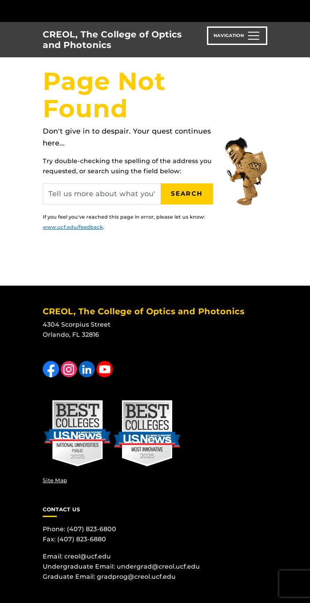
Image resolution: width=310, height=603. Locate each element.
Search (187, 193)
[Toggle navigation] (237, 35)
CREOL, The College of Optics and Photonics (112, 39)
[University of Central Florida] (67, 11)
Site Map (55, 480)
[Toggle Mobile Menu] (301, 10)
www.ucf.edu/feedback (73, 227)
